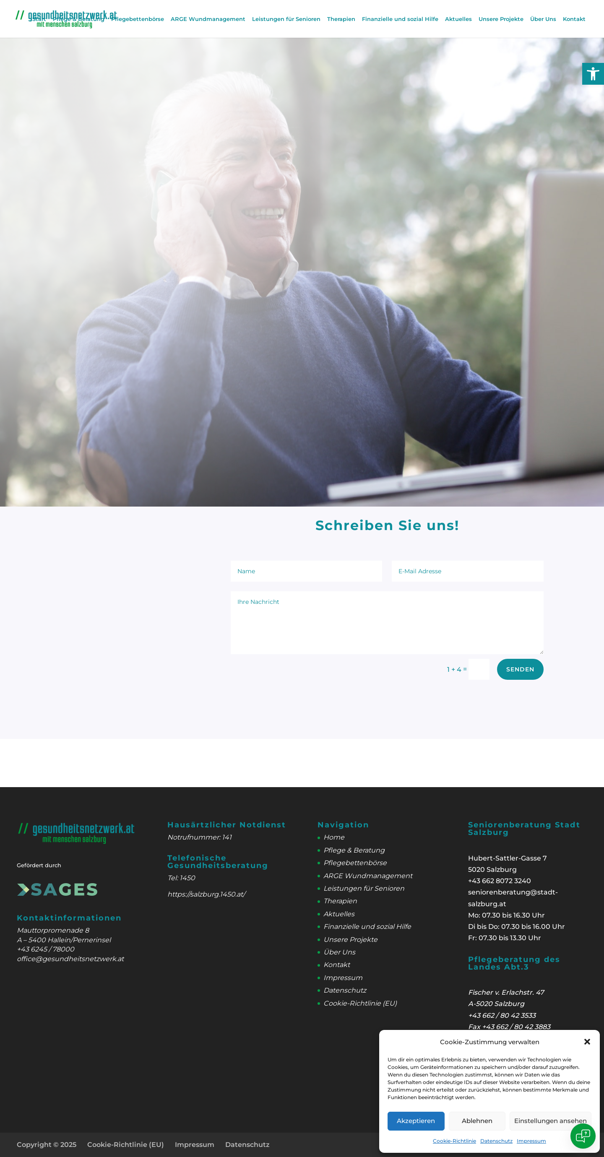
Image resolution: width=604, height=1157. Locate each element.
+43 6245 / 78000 (45, 949)
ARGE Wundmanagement (208, 19)
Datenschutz (496, 1141)
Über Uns (543, 19)
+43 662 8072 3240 (499, 881)
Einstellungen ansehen (550, 1121)
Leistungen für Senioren (286, 19)
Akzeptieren (416, 1121)
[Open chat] (583, 1136)
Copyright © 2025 (46, 1145)
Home (333, 837)
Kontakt (574, 19)
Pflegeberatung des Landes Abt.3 (514, 963)
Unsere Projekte (501, 19)
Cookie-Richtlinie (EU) (360, 1003)
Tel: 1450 (181, 878)
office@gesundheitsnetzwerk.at (70, 959)
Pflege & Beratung (78, 19)
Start (39, 19)
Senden (520, 669)
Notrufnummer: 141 (199, 837)
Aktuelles (458, 19)
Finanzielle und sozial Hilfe (400, 19)
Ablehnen (477, 1121)
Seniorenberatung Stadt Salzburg (524, 828)
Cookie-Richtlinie (454, 1141)
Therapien (341, 19)
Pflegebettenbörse (137, 19)
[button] (593, 74)
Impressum (531, 1141)
